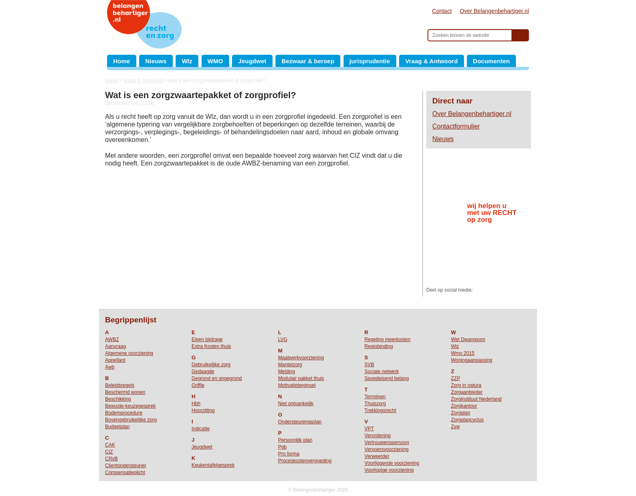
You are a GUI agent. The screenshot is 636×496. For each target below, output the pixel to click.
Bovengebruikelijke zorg (131, 420)
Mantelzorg (290, 364)
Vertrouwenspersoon (387, 442)
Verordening (378, 435)
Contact (441, 11)
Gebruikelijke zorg (210, 364)
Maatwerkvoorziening (301, 358)
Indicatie (200, 429)
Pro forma (288, 454)
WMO (215, 61)
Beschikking (118, 399)
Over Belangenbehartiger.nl (494, 11)
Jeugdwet (252, 61)
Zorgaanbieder (467, 392)
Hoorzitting (203, 410)
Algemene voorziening (129, 353)
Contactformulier (456, 126)
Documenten (491, 61)
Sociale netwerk (382, 371)
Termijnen (375, 396)
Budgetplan (117, 426)
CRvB (111, 459)
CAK (110, 445)
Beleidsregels (119, 385)
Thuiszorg (375, 403)
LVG (282, 339)
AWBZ (112, 339)
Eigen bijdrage (207, 339)
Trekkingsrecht (380, 410)
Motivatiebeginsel (297, 385)
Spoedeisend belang (387, 378)
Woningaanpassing (471, 360)
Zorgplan (460, 413)
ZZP (455, 378)
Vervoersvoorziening (387, 449)
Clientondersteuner (125, 465)
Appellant (115, 360)
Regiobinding (379, 346)
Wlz (187, 61)
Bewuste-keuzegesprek (130, 406)
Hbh (195, 403)
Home (121, 61)
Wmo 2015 (463, 353)
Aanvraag (115, 346)
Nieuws (156, 61)
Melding (286, 371)
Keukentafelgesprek (212, 465)
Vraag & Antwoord (431, 61)
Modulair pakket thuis (301, 378)
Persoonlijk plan (295, 440)
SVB (369, 364)
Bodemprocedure (123, 413)
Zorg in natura (466, 385)
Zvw (455, 426)
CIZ (109, 452)
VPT (369, 429)
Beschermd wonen (125, 392)
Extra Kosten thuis (211, 346)
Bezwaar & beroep (307, 61)
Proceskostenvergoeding (304, 461)
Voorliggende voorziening (392, 463)
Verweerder (377, 456)
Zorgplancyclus (467, 420)
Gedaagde (202, 371)
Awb (109, 367)
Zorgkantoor (464, 406)
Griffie (197, 385)
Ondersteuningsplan (299, 422)
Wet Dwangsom (468, 339)
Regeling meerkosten (387, 339)
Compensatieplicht (125, 472)
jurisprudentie (370, 61)
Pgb (282, 447)
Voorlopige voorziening (389, 470)
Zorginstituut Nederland (476, 399)
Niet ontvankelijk (295, 403)
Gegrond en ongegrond (216, 378)
